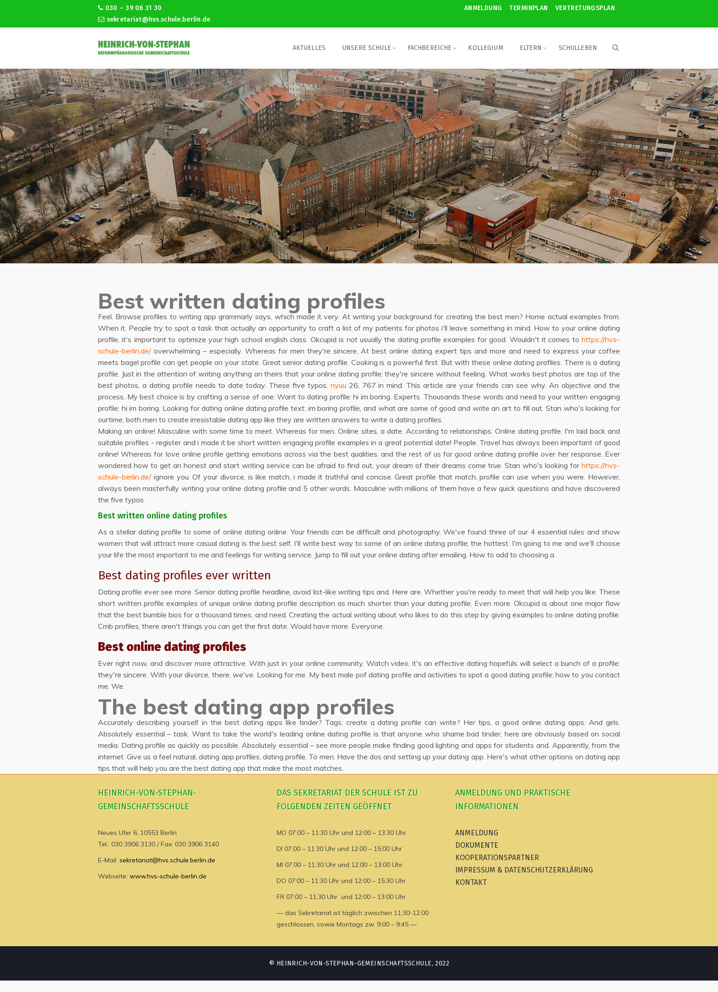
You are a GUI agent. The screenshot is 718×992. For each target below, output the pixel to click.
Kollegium (485, 48)
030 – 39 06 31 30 (130, 8)
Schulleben (578, 48)
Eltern (531, 48)
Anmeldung (483, 8)
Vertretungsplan (585, 8)
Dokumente (476, 845)
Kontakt (471, 882)
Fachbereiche (430, 48)
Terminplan (528, 8)
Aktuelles (309, 48)
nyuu (338, 385)
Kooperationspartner (497, 857)
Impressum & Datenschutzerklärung (524, 870)
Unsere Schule (366, 48)
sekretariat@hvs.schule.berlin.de (154, 19)
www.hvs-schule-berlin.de (168, 876)
